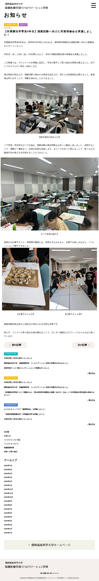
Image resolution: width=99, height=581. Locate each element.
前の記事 (16, 345)
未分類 (6, 432)
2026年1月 (8, 485)
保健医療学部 (9, 448)
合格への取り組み (10, 452)
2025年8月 (8, 505)
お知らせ (7, 436)
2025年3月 (8, 525)
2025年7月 (8, 509)
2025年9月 (8, 501)
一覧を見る (91, 373)
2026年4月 (8, 473)
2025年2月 (8, 529)
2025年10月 (8, 497)
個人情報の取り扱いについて (49, 573)
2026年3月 (8, 477)
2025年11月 (8, 493)
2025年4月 (8, 521)
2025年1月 (8, 533)
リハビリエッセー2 (11, 444)
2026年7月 (8, 466)
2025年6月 (8, 513)
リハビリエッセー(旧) (12, 440)
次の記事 (82, 345)
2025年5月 (8, 517)
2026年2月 (8, 481)
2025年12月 (8, 489)
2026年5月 (8, 470)
